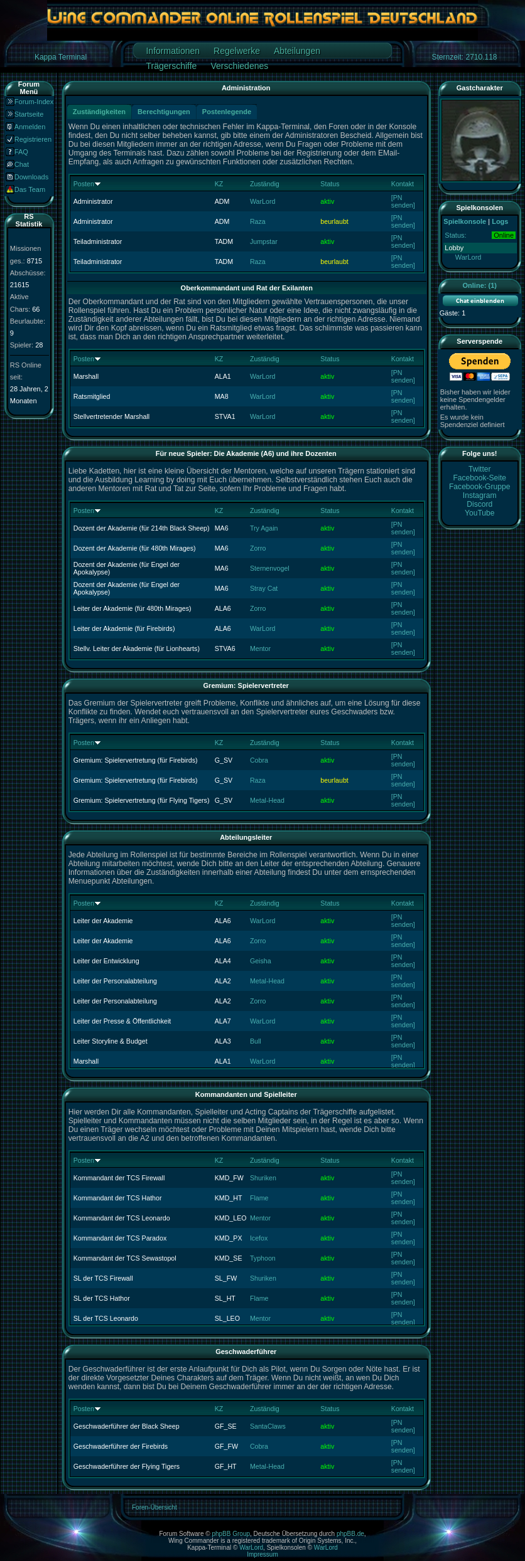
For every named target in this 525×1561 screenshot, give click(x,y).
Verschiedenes (239, 66)
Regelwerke (237, 51)
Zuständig (264, 184)
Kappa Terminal (61, 57)
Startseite (28, 114)
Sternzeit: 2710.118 (464, 57)
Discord (479, 504)
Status (329, 184)
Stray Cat (264, 588)
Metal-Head (267, 800)
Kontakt (402, 184)
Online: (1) (480, 285)
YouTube (480, 513)
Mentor (260, 648)
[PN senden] (403, 201)
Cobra (259, 760)
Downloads (31, 177)
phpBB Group (231, 1533)
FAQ (21, 152)
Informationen (173, 51)
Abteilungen (297, 51)
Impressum (262, 1554)
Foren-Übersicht (154, 1507)
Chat (21, 164)
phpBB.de (350, 1533)
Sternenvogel (270, 568)
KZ (219, 184)
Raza (258, 221)
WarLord (262, 201)
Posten (83, 184)
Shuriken (263, 1178)
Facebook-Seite (479, 478)
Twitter (479, 469)
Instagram (480, 495)
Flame (259, 1198)
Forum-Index (33, 101)
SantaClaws (268, 1426)
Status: (455, 235)
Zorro (258, 548)
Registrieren (32, 139)
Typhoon (263, 1258)
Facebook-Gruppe (479, 486)
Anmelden (30, 126)
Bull (255, 1041)
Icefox (259, 1238)
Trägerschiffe (171, 66)
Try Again (264, 528)
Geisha (260, 961)
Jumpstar (264, 241)
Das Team (29, 189)
